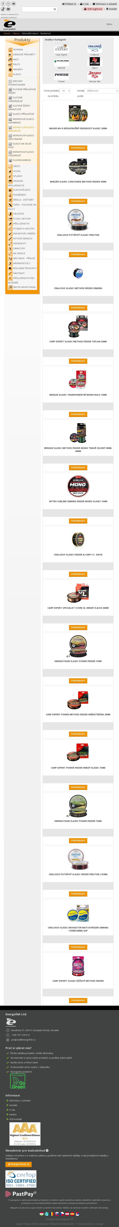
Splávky (15, 176)
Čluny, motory (19, 218)
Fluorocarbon (22, 160)
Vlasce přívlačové (23, 113)
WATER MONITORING (22, 287)
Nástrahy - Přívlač (21, 258)
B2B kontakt (15, 1119)
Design (99, 1223)
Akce (13, 59)
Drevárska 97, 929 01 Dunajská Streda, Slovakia (35, 1030)
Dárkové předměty (21, 54)
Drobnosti (17, 243)
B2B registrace (93, 8)
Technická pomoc (85, 1223)
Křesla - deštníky (21, 199)
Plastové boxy (19, 189)
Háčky (14, 166)
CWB (33, 1223)
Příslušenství (18, 223)
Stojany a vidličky (21, 228)
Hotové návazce (20, 238)
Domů (7, 33)
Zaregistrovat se (19, 1164)
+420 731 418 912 (20, 1034)
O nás (84, 3)
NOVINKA (15, 49)
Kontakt (111, 8)
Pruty (14, 64)
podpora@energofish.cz (23, 1039)
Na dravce (16, 253)
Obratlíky (16, 248)
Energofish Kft (66, 1219)
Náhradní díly (19, 263)
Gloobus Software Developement (57, 1223)
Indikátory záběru (21, 233)
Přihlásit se (69, 3)
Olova (14, 171)
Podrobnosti (78, 147)
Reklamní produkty (22, 268)
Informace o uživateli (105, 3)
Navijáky (15, 69)
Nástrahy (16, 273)
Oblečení (16, 213)
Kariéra (12, 1114)
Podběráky (17, 194)
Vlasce (16, 33)
